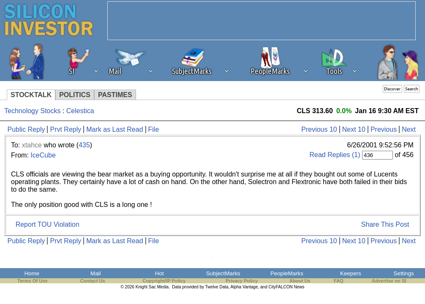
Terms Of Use (32, 280)
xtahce (32, 145)
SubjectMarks (223, 273)
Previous (384, 129)
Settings (404, 273)
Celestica (80, 110)
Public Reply (26, 129)
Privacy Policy (242, 280)
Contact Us (92, 280)
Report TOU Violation (47, 224)
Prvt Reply (65, 129)
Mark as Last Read (114, 129)
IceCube (43, 155)
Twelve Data (217, 287)
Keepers (350, 273)
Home (32, 273)
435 (84, 145)
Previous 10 (319, 129)
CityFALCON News (287, 287)
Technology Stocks (32, 110)
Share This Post (385, 224)
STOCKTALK (31, 94)
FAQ (338, 280)
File (153, 129)
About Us (300, 280)
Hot (159, 273)
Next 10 (353, 129)
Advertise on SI (389, 280)
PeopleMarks (286, 273)
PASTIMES (115, 94)
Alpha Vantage (244, 287)
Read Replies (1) (334, 154)
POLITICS (74, 94)
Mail (95, 273)
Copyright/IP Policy (163, 280)
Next (409, 129)
